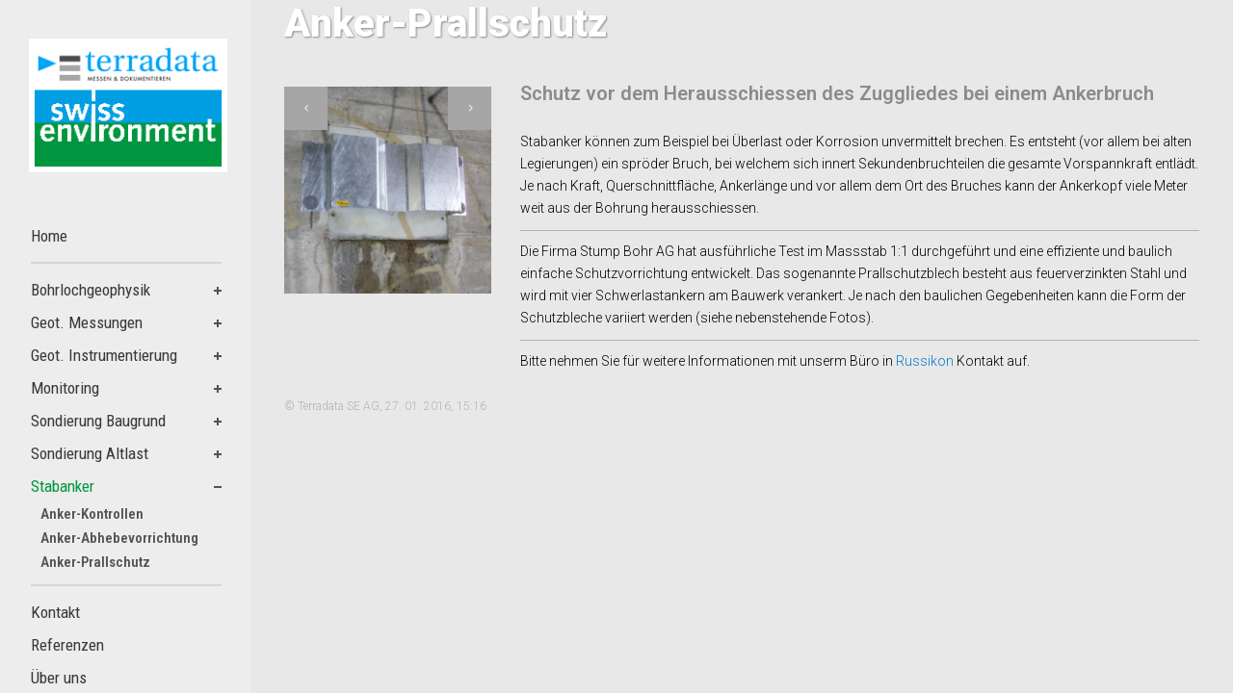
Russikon (926, 361)
